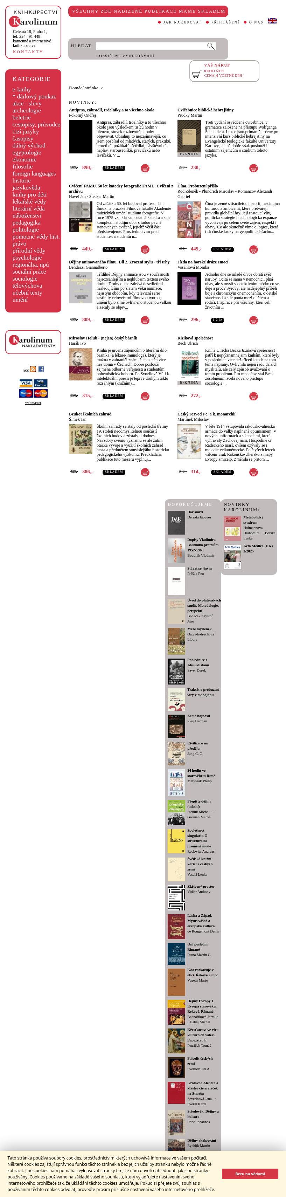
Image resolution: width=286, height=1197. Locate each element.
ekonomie (24, 159)
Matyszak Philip (199, 781)
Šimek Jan (77, 419)
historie (22, 180)
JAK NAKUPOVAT (182, 22)
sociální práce (29, 271)
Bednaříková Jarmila (202, 1017)
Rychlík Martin (198, 1146)
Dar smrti (195, 512)
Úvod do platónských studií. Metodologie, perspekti (204, 605)
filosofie (23, 166)
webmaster (33, 403)
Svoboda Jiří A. (198, 1069)
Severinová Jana (199, 1099)
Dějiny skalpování (201, 1140)
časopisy (23, 138)
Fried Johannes (198, 1122)
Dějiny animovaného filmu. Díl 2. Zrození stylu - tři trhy (119, 262)
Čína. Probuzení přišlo (197, 186)
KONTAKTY (28, 51)
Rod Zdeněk (187, 191)
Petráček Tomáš (199, 1045)
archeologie (27, 110)
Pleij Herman (197, 721)
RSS (29, 371)
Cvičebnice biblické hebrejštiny (205, 110)
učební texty (27, 292)
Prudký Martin (189, 115)
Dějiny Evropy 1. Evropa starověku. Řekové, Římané (202, 1006)
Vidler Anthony (198, 892)
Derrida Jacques (199, 517)
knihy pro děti (30, 194)
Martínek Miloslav (193, 419)
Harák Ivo (77, 343)
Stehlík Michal (198, 812)
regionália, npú (31, 264)
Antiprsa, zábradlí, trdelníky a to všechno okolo (111, 110)
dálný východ (29, 145)
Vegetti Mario (197, 980)
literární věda (29, 208)
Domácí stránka (83, 87)
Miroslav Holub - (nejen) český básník (103, 338)
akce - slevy (27, 103)
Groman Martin (199, 817)
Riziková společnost (195, 338)
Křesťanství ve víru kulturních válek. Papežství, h (202, 1035)
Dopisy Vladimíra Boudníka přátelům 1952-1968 (202, 545)
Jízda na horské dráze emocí (202, 262)
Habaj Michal (200, 1022)
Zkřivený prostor (201, 886)
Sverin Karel (196, 1104)
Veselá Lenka (197, 874)
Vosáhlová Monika (193, 267)
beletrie (22, 117)
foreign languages (34, 173)
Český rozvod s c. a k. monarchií (206, 414)
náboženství (27, 215)
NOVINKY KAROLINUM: (242, 507)
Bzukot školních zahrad (90, 414)
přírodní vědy (29, 250)
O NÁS (256, 22)
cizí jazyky (26, 131)
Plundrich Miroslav (218, 191)
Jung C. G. (195, 754)
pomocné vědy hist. (36, 236)
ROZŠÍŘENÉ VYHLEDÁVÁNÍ (125, 56)
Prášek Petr (195, 574)
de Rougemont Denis (203, 931)
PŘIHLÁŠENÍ (225, 22)
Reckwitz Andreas (201, 851)
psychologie (27, 257)
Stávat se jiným (199, 568)
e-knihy (22, 89)
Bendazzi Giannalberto (88, 267)
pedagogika (27, 222)
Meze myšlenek (199, 629)
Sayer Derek (196, 670)
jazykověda (26, 187)
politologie (26, 229)
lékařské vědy (29, 201)
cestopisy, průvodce (37, 124)
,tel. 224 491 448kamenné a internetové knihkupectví (32, 38)
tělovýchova (27, 285)
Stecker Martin (101, 196)
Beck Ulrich (187, 343)
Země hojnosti (198, 716)
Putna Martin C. (199, 955)
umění (20, 299)
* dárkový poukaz (34, 96)
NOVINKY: (83, 102)
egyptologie (27, 152)
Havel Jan (77, 196)
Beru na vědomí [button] (250, 1173)
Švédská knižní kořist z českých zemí (199, 864)
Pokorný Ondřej (82, 115)
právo (19, 243)
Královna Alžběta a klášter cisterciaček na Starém (202, 1088)
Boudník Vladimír (201, 555)
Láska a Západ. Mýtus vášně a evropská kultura (201, 921)
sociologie (25, 278)
